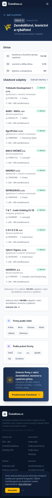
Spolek (37, 352)
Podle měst (33, 441)
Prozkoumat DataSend (26, 394)
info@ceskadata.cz (36, 466)
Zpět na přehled (12, 15)
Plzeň (41, 327)
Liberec (11, 333)
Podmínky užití (8, 466)
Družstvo (20, 358)
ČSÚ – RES (6, 441)
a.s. (28, 352)
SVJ (9, 358)
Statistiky (32, 454)
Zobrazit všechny (40, 79)
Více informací (24, 484)
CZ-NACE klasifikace (10, 446)
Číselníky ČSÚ (8, 450)
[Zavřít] (23, 490)
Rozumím (12, 490)
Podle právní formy (36, 446)
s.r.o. (20, 352)
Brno (20, 327)
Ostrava (30, 327)
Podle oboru (33, 450)
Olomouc (23, 333)
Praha (10, 327)
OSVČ (10, 352)
